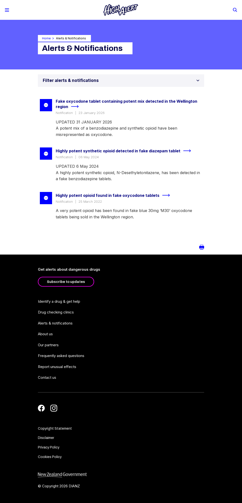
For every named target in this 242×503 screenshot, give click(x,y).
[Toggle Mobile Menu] (7, 10)
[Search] (234, 9)
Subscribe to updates (66, 282)
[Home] (120, 10)
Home (46, 38)
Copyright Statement (55, 428)
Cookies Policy (50, 457)
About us (45, 334)
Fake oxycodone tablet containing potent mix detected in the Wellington (126, 104)
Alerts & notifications (55, 323)
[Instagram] (53, 408)
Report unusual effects (57, 366)
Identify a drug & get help (59, 301)
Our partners (48, 345)
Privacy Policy (48, 447)
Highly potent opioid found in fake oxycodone (115, 195)
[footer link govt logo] (121, 475)
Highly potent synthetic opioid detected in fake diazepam (125, 151)
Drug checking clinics (56, 312)
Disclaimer (46, 438)
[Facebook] (41, 408)
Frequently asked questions (61, 355)
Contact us (47, 377)
